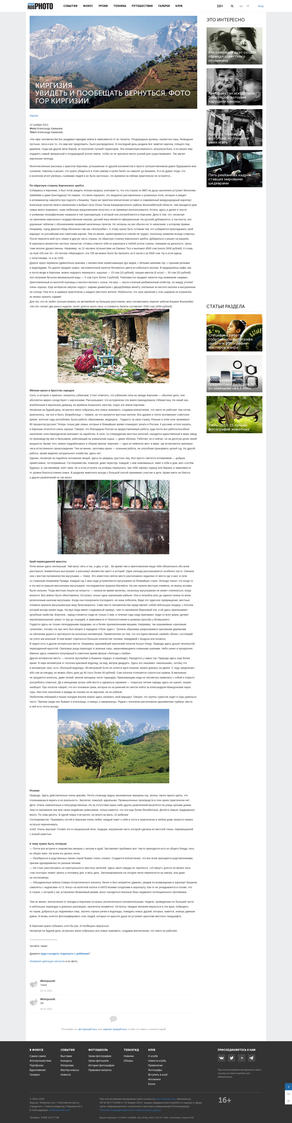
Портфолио (37, 1065)
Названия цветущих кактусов (47, 961)
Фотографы (155, 1070)
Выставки (66, 1056)
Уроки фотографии (99, 1056)
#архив (34, 115)
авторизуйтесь (87, 1029)
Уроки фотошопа (98, 1060)
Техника (119, 5)
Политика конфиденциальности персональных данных (130, 1110)
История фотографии (101, 1065)
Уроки (103, 5)
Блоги (151, 1083)
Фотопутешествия (40, 1060)
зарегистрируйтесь (115, 1029)
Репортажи (67, 1065)
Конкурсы (66, 1060)
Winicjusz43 (47, 980)
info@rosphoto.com (59, 1110)
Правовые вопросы (100, 1070)
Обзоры (128, 1060)
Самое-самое (38, 1056)
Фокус (88, 5)
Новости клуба (157, 1060)
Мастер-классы (70, 1070)
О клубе (153, 1056)
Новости (66, 1074)
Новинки (129, 1056)
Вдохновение (38, 1070)
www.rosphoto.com (240, 1073)
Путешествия (142, 5)
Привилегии (155, 1065)
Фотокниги (154, 1079)
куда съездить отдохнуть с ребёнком (65, 953)
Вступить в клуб (158, 1074)
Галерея (164, 5)
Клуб (178, 5)
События (70, 5)
